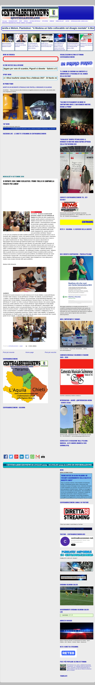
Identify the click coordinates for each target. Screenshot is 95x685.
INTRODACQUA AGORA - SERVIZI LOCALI (79, 21)
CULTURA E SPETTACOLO (35, 21)
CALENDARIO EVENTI (13, 21)
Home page (4, 21)
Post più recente (8, 352)
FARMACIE (52, 21)
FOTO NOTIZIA (45, 21)
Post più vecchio (50, 352)
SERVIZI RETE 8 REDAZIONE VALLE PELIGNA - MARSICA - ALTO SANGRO (17, 22)
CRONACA (26, 21)
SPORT (20, 21)
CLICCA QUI (38, 212)
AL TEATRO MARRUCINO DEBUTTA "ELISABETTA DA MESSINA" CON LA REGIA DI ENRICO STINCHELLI (29, 128)
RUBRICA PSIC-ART (60, 21)
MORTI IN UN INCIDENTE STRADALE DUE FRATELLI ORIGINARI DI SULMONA (27, 87)
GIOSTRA (67, 21)
